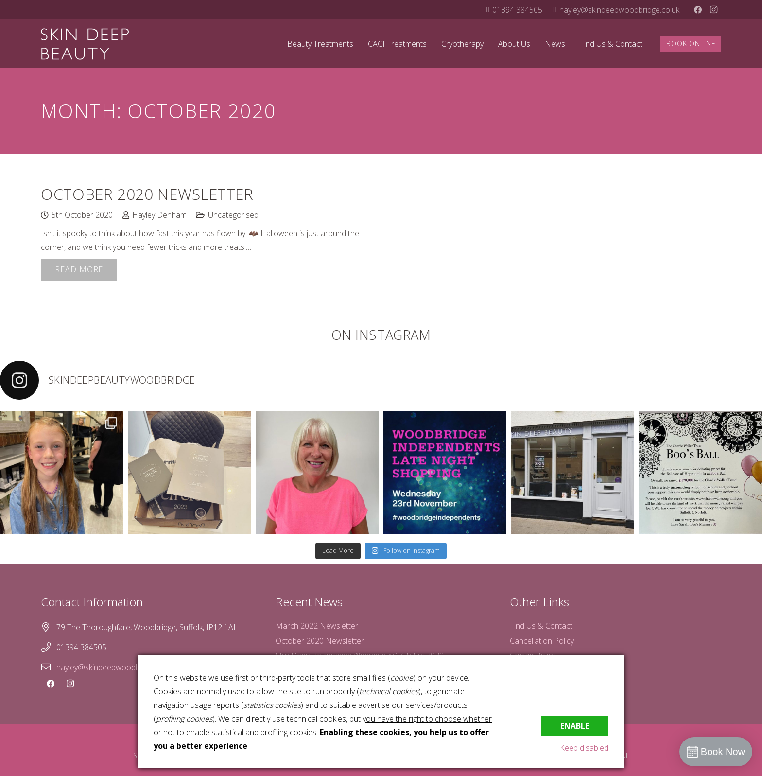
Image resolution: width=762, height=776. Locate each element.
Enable (574, 726)
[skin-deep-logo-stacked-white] (85, 44)
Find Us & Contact (541, 625)
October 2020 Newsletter (147, 193)
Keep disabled (584, 747)
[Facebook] (698, 10)
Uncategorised (233, 215)
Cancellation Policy (542, 640)
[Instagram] (713, 10)
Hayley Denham (159, 215)
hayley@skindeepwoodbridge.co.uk (116, 667)
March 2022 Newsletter (317, 625)
